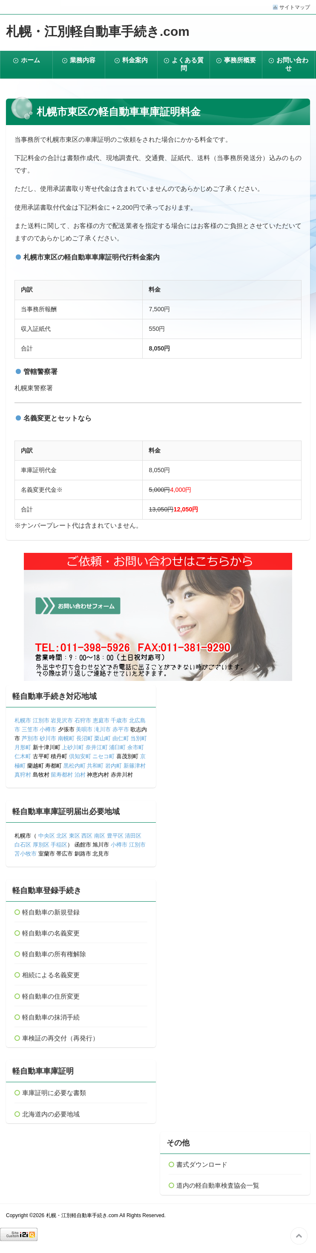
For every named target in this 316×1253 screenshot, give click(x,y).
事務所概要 (240, 60)
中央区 (46, 835)
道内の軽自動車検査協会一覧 (217, 1185)
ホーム (30, 60)
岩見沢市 (62, 720)
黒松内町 (74, 765)
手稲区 (59, 844)
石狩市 (83, 720)
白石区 (22, 844)
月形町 (22, 747)
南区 (99, 835)
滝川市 (102, 729)
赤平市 (120, 729)
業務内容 (82, 60)
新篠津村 (135, 765)
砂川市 (48, 738)
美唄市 (84, 729)
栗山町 (102, 738)
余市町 (135, 747)
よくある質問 (188, 64)
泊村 (80, 774)
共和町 (95, 765)
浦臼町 (117, 747)
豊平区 (115, 835)
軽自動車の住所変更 (51, 996)
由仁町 (120, 738)
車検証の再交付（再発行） (60, 1038)
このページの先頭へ (298, 1235)
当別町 (138, 738)
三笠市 (30, 729)
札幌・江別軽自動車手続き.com (98, 31)
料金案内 (135, 60)
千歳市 (119, 720)
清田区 (133, 835)
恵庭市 (101, 720)
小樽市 (48, 729)
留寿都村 (62, 774)
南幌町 (66, 738)
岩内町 (113, 765)
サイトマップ (294, 7)
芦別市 (30, 738)
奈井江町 (97, 747)
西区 (86, 835)
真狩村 (22, 774)
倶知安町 (80, 756)
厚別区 (41, 844)
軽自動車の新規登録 (51, 912)
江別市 (41, 720)
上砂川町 (73, 747)
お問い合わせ (292, 64)
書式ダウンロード (201, 1164)
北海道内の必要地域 (51, 1114)
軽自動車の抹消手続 (51, 1017)
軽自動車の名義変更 (51, 933)
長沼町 (84, 738)
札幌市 (22, 720)
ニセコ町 (103, 756)
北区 (61, 835)
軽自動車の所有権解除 (54, 954)
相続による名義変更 (51, 974)
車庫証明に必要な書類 (54, 1092)
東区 (74, 835)
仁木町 (22, 756)
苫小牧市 (25, 853)
